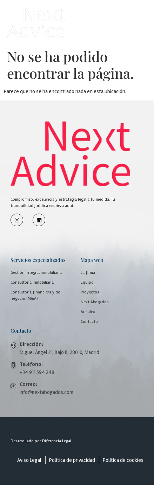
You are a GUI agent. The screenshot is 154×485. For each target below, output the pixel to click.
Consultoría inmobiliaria (32, 282)
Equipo (87, 282)
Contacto (89, 321)
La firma (88, 272)
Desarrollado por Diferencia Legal (41, 441)
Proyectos (90, 292)
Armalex (88, 311)
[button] (128, 16)
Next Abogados (94, 302)
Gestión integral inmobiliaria (36, 272)
